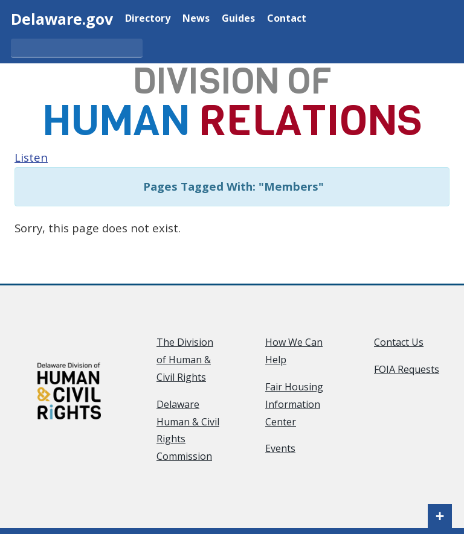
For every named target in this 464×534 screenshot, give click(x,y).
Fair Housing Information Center (294, 404)
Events (280, 448)
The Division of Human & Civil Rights (184, 359)
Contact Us (399, 342)
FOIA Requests (406, 369)
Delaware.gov (62, 18)
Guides (238, 17)
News (196, 17)
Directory (147, 17)
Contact (286, 17)
